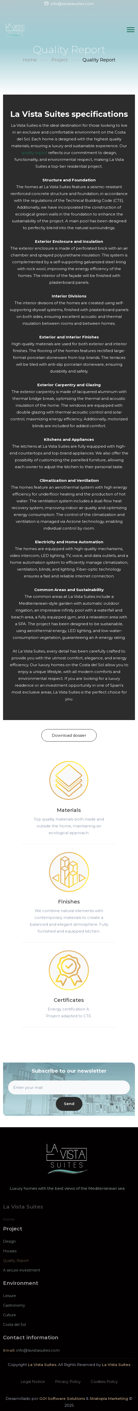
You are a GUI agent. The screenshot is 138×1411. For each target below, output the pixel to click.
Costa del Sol (14, 1333)
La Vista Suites (116, 1364)
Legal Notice (33, 1381)
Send (69, 1107)
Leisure (9, 1304)
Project (59, 60)
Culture (9, 1323)
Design (9, 1249)
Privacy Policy (68, 1381)
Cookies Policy (104, 1381)
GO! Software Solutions (62, 1398)
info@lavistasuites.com (72, 4)
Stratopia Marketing (109, 1398)
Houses (9, 1259)
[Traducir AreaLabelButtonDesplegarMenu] (130, 29)
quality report (34, 152)
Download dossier (69, 735)
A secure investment (21, 1278)
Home (30, 60)
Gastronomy (14, 1313)
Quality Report (16, 1269)
